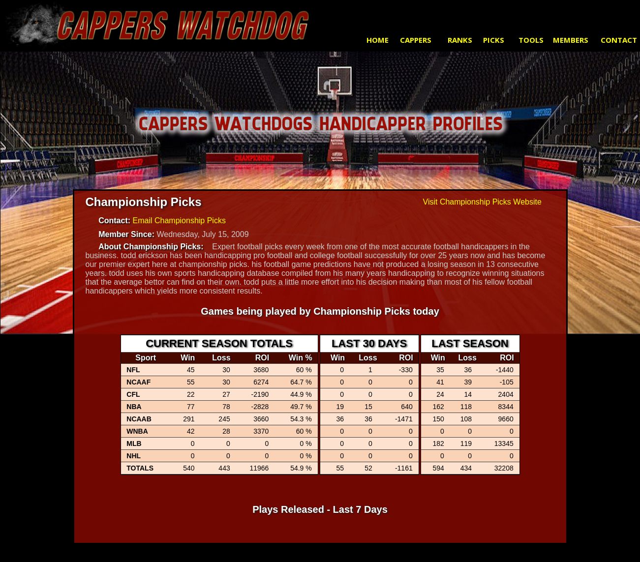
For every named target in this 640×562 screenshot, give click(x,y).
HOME (377, 40)
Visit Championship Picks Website (482, 202)
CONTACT (619, 40)
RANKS (460, 40)
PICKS (493, 40)
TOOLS (531, 40)
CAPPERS (415, 40)
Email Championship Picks (179, 220)
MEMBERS (570, 40)
